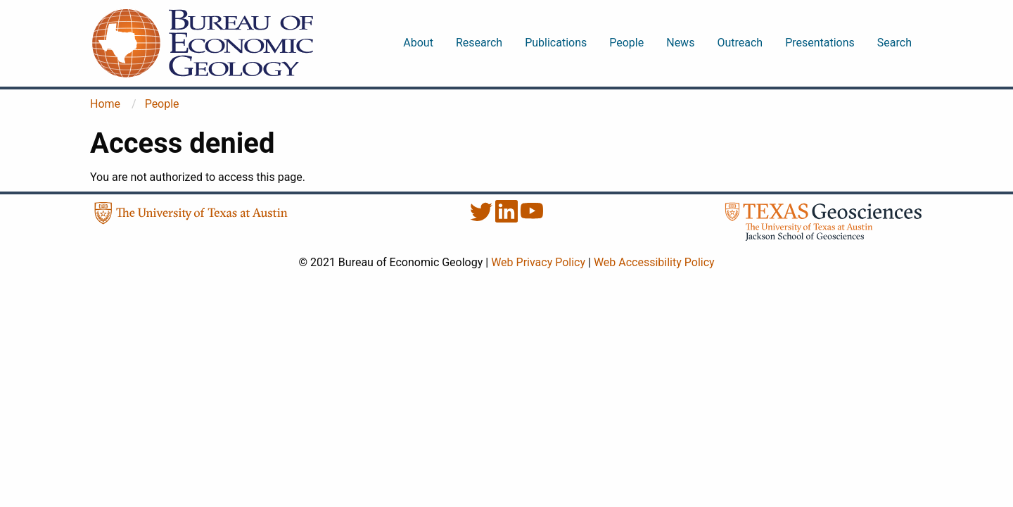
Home (105, 104)
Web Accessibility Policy (654, 262)
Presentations (820, 42)
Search (894, 42)
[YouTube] (532, 218)
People (626, 42)
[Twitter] (482, 218)
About (418, 42)
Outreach (740, 42)
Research (479, 42)
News (680, 42)
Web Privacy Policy (538, 262)
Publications (556, 42)
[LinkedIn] (508, 218)
